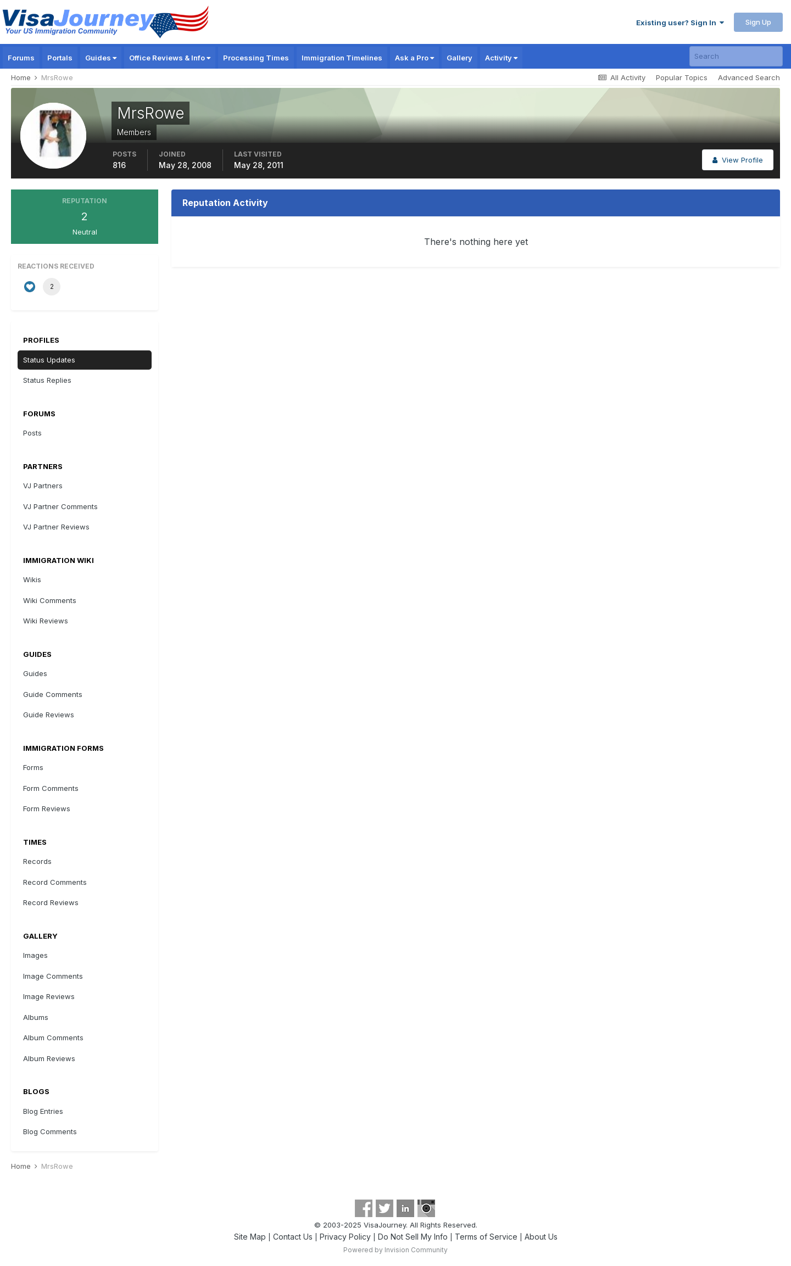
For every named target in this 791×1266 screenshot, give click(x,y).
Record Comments (55, 882)
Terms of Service (486, 1236)
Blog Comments (50, 1131)
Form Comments (51, 788)
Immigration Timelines (342, 57)
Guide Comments (52, 694)
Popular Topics (682, 77)
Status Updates (49, 359)
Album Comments (53, 1037)
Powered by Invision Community (395, 1250)
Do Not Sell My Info (413, 1236)
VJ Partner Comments (60, 506)
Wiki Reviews (45, 620)
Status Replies (47, 380)
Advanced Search (749, 77)
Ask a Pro (414, 57)
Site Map (250, 1236)
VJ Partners (43, 485)
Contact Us (293, 1236)
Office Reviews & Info (169, 57)
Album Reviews (49, 1058)
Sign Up (758, 22)
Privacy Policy (345, 1236)
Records (37, 861)
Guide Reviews (48, 714)
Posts (32, 432)
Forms (33, 767)
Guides (100, 57)
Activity (501, 57)
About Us (541, 1236)
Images (35, 955)
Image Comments (53, 976)
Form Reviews (46, 808)
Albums (35, 1017)
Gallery (459, 57)
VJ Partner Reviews (56, 526)
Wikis (32, 579)
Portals (60, 57)
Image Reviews (49, 996)
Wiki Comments (49, 600)
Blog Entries (43, 1111)
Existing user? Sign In (680, 22)
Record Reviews (51, 902)
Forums (21, 57)
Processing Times (256, 57)
